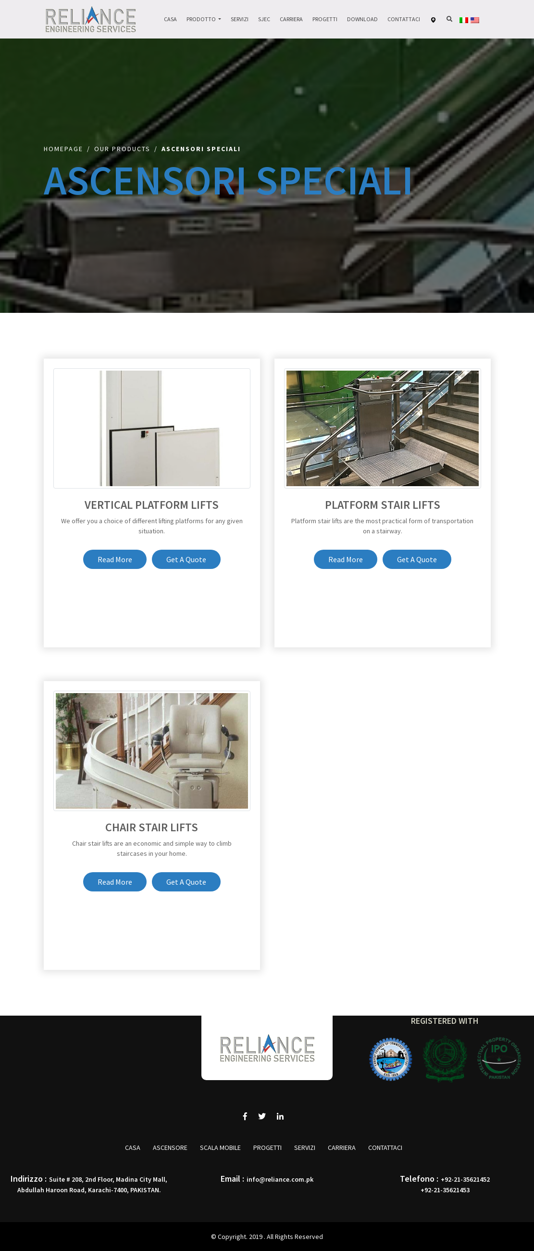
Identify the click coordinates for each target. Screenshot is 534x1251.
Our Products (122, 148)
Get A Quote (186, 559)
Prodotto (201, 19)
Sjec (264, 19)
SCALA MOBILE (220, 1147)
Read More (115, 559)
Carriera (291, 19)
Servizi (239, 19)
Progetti (324, 19)
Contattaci (403, 19)
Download (362, 19)
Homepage (63, 148)
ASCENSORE (170, 1147)
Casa (170, 19)
